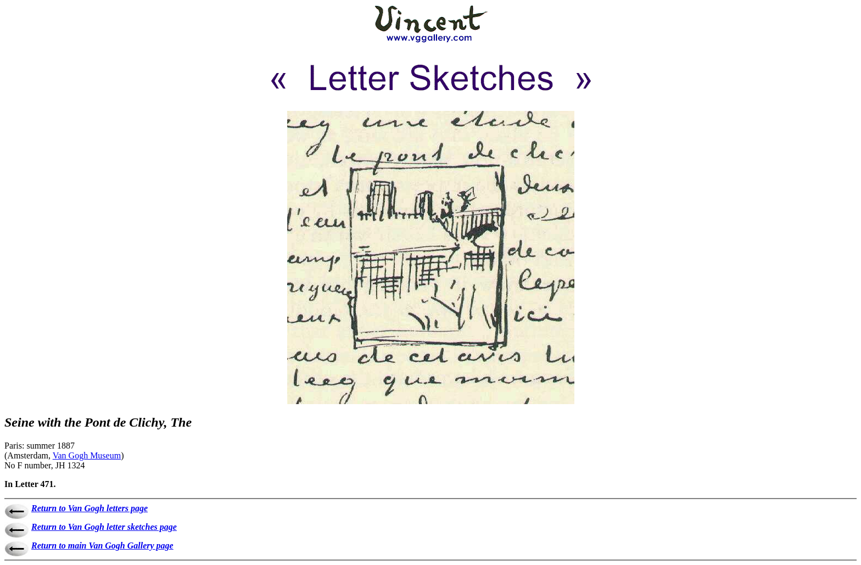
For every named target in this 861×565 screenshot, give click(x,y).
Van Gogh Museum (87, 455)
